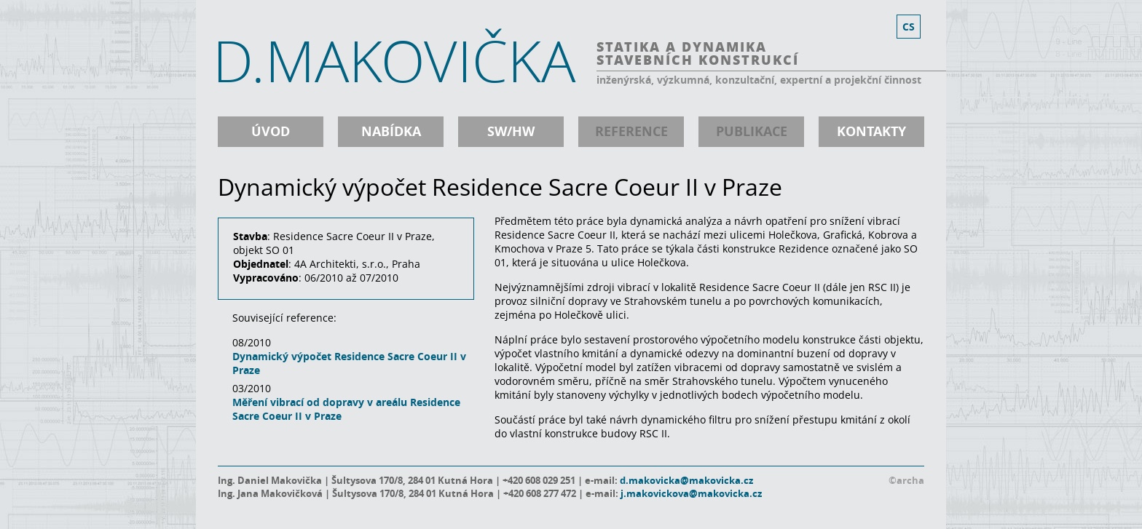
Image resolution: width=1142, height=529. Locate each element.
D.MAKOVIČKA (394, 60)
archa (910, 480)
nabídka (391, 131)
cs (908, 26)
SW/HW (511, 131)
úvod (270, 131)
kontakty (871, 131)
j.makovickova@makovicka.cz (691, 493)
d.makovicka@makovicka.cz (686, 480)
